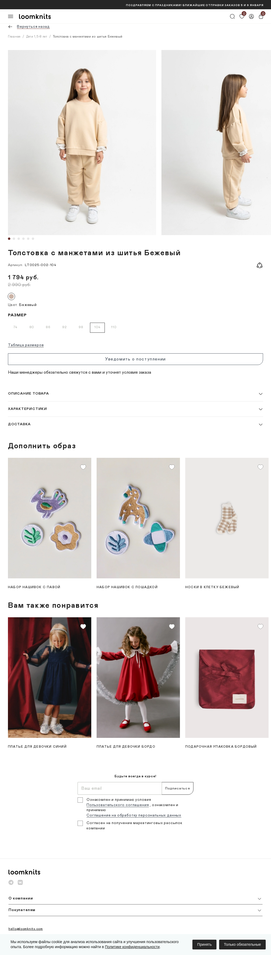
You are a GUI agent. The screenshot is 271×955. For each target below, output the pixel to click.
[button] (135, 393)
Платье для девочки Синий (37, 746)
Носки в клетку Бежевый (212, 587)
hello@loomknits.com (25, 928)
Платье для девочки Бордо (126, 746)
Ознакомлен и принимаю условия (119, 800)
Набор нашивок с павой (34, 587)
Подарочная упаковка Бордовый (221, 746)
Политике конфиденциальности (132, 947)
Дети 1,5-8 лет (36, 36)
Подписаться (177, 788)
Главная (14, 36)
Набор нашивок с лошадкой (127, 587)
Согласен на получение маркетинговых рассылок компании (134, 825)
